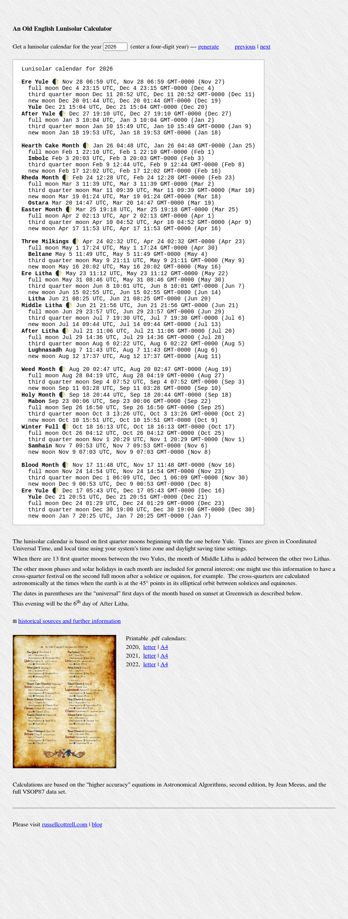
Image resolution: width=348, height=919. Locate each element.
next (265, 46)
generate (208, 46)
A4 (164, 725)
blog (97, 903)
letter (149, 725)
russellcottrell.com (64, 903)
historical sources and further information (69, 699)
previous (245, 46)
